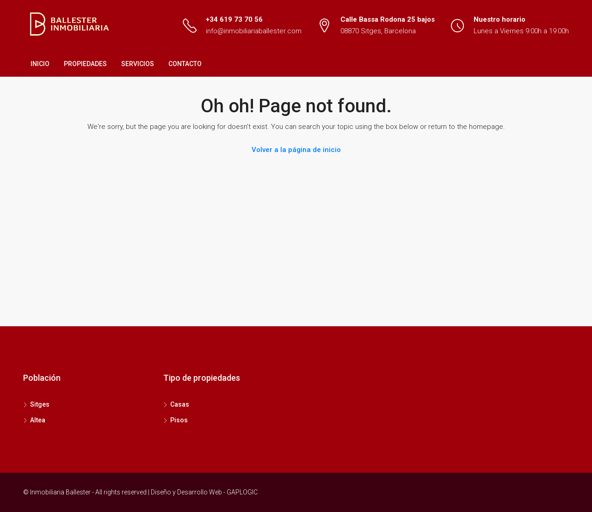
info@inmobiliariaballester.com (254, 31)
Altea (37, 420)
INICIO (40, 63)
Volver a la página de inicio (296, 150)
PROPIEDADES (85, 63)
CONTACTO (185, 63)
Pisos (179, 420)
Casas (179, 404)
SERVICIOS (137, 63)
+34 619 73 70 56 (234, 19)
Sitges (39, 404)
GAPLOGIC (242, 492)
